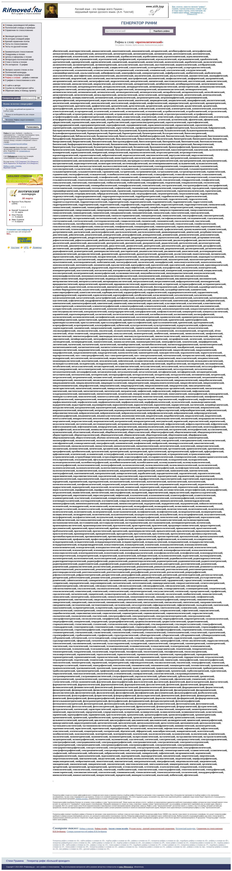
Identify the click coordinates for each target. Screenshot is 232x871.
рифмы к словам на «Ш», (176, 847)
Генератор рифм (11, 98)
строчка (182, 9)
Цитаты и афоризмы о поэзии (18, 57)
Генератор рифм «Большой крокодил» (48, 860)
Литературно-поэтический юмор (19, 59)
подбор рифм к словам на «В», (118, 841)
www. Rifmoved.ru (126, 867)
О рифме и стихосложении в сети (20, 80)
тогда (176, 11)
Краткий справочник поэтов (17, 41)
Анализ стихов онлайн (118, 828)
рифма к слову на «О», (99, 845)
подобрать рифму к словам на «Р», (147, 845)
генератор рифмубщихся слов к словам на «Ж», (72, 843)
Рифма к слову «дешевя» (13, 166)
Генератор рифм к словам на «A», (66, 841)
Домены (37, 247)
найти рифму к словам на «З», (104, 843)
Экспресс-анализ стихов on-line (19, 70)
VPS (26, 247)
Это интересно (11, 65)
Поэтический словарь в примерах (20, 28)
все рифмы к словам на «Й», (153, 843)
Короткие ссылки (10, 168)
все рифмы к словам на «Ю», (71, 849)
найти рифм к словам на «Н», (78, 845)
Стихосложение (9, 147)
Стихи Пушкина (15, 860)
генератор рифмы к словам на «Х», (104, 847)
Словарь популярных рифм (17, 75)
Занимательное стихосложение (19, 52)
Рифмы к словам (12, 77)
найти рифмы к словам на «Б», (93, 841)
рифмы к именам (30, 77)
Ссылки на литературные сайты (19, 88)
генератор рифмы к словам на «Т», (195, 845)
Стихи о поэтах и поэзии (16, 62)
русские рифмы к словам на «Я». (96, 849)
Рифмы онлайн (101, 828)
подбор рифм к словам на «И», (129, 843)
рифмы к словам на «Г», (141, 841)
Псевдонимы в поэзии (15, 54)
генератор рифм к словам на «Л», (203, 843)
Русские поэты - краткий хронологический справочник (151, 828)
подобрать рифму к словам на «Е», (194, 841)
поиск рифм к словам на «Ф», (77, 847)
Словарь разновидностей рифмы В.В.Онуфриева (87, 831)
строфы (6, 142)
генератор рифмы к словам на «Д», (165, 841)
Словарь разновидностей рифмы (20, 25)
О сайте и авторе (12, 85)
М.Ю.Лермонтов (10, 163)
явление (194, 7)
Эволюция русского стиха (16, 36)
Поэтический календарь (15, 72)
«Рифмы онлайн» (81, 799)
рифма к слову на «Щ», (196, 847)
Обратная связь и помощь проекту (20, 91)
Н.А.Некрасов (33, 161)
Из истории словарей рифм (17, 39)
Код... (9, 233)
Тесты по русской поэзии (16, 46)
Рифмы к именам (86, 828)
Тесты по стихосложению (16, 44)
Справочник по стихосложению (19, 30)
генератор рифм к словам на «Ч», (152, 847)
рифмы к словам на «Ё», (219, 841)
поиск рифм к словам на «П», (121, 845)
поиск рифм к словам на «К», (177, 843)
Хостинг (15, 247)
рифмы (202, 7)
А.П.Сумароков (20, 161)
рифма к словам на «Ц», (128, 847)
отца (204, 9)
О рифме (23, 65)
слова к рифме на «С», (171, 845)
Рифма (6, 133)
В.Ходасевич (21, 163)
